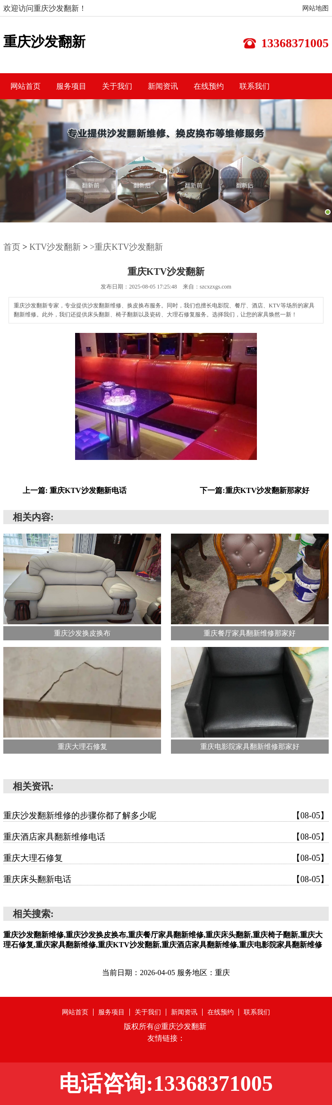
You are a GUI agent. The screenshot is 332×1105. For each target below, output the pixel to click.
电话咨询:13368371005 (165, 1083)
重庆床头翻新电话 (166, 879)
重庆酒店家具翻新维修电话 (166, 836)
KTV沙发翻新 (55, 247)
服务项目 (71, 86)
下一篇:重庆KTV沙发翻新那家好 (254, 490)
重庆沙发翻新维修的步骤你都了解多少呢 (166, 815)
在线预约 (209, 86)
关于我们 (117, 86)
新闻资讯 (163, 86)
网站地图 (315, 8)
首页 (11, 247)
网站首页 (25, 86)
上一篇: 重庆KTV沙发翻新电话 (75, 490)
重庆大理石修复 (166, 858)
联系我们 (254, 86)
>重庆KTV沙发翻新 (126, 247)
